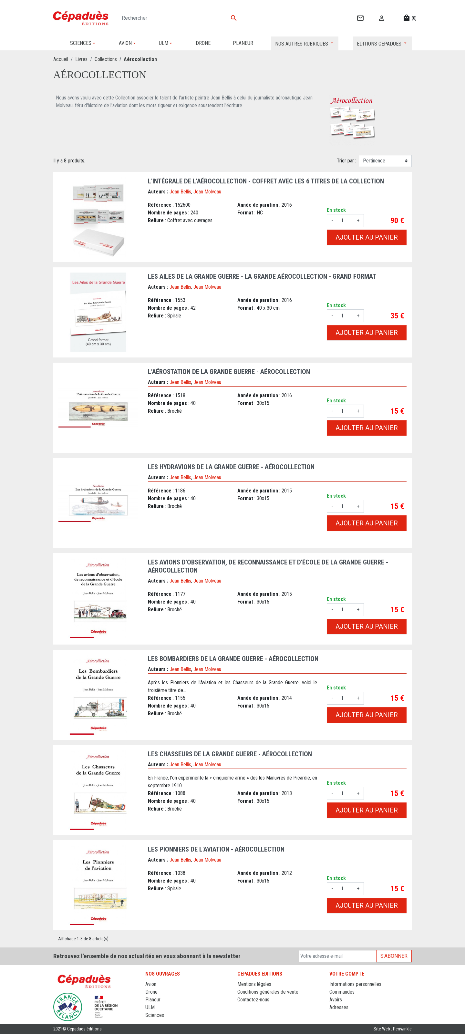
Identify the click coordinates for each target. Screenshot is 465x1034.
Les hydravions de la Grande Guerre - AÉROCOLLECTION (231, 467)
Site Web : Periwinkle (393, 1029)
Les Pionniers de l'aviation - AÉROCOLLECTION (216, 849)
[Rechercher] (181, 18)
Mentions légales (254, 984)
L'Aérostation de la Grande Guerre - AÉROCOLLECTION (229, 372)
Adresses (338, 1007)
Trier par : (346, 161)
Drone (151, 992)
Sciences (154, 1015)
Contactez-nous (253, 1000)
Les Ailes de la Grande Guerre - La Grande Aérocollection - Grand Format (262, 276)
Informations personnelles (355, 984)
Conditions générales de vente (267, 992)
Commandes (342, 992)
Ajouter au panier (367, 237)
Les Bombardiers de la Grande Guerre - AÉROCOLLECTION (233, 659)
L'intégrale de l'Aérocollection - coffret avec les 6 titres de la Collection (266, 181)
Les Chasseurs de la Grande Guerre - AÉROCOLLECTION (230, 754)
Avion (150, 984)
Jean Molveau (207, 192)
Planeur (152, 1000)
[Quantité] (345, 220)
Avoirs (335, 1000)
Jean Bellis (180, 192)
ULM (150, 1007)
